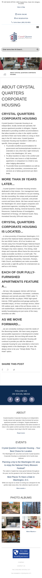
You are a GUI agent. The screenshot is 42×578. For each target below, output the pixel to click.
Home (5, 74)
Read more (20, 433)
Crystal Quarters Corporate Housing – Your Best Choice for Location (21, 449)
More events (20, 488)
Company (21, 562)
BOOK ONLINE (21, 14)
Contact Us (21, 566)
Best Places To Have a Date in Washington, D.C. (21, 478)
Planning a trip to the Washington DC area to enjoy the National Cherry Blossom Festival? (21, 465)
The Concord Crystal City (21, 569)
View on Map (21, 7)
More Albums (30, 531)
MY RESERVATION (21, 18)
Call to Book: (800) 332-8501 (21, 22)
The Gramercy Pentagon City (21, 573)
